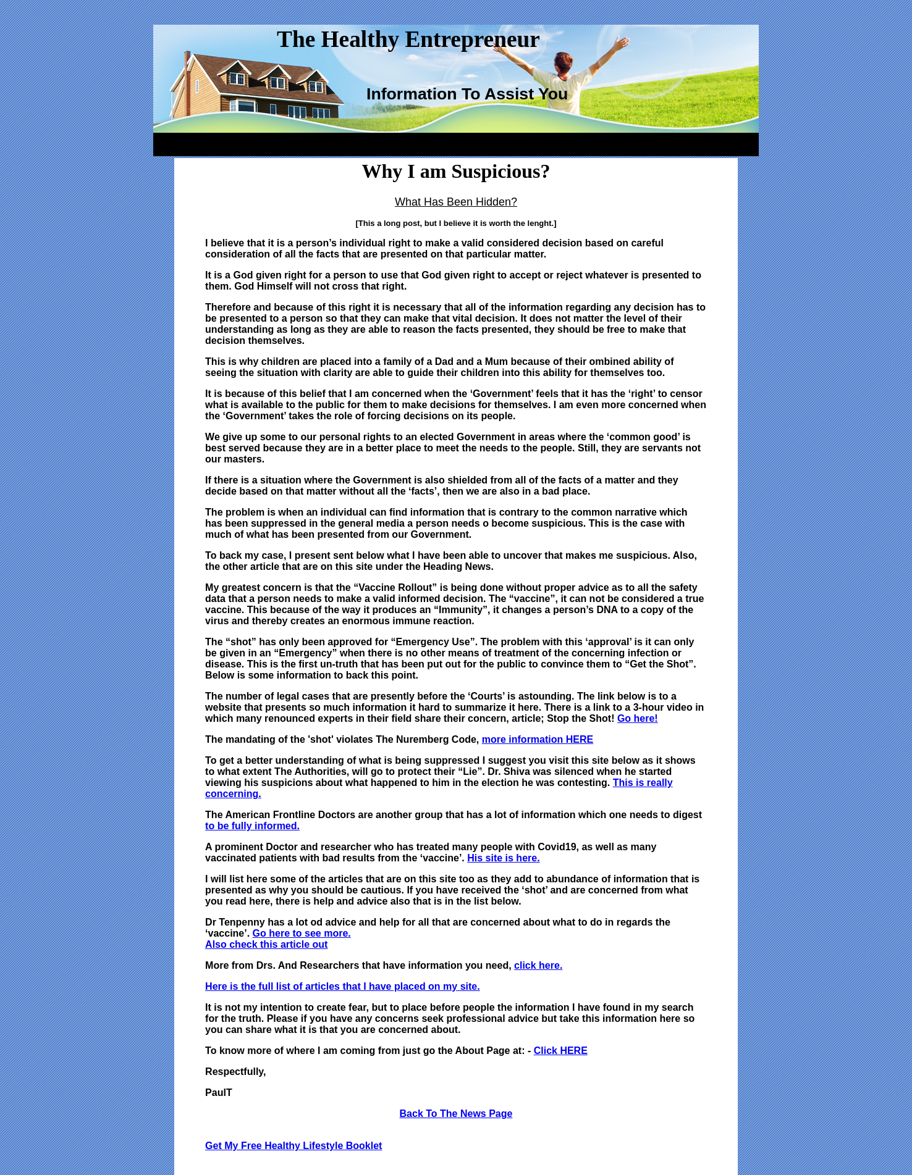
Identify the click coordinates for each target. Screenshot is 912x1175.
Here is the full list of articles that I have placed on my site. (342, 986)
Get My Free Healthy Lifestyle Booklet (293, 1145)
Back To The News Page (456, 1113)
